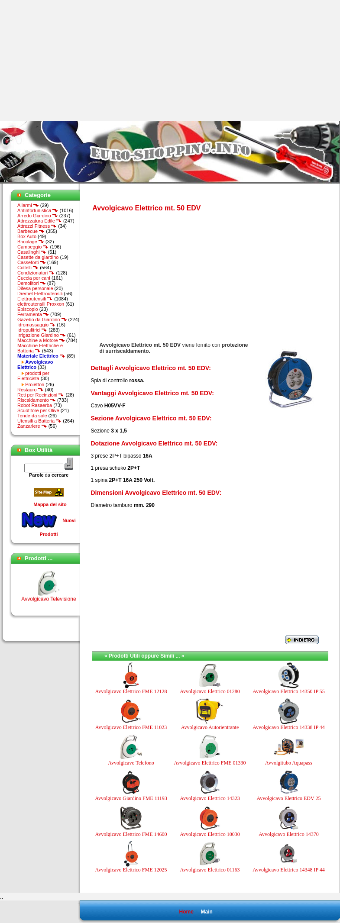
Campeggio (33, 246)
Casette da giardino (37, 257)
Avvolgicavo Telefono (131, 763)
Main (206, 912)
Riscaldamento (36, 400)
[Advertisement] (73, 60)
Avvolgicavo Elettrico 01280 (210, 691)
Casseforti (31, 262)
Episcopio (27, 309)
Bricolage (30, 241)
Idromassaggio (36, 324)
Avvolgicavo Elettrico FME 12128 (131, 691)
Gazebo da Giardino (42, 319)
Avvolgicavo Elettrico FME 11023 (131, 727)
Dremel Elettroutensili (40, 293)
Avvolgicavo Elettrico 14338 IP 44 (289, 727)
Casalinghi (31, 252)
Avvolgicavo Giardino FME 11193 (131, 798)
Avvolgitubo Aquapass (288, 763)
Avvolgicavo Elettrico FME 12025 (131, 870)
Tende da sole (32, 415)
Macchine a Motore (41, 340)
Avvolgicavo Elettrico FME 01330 (210, 763)
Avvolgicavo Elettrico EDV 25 (289, 798)
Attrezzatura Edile (39, 220)
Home (186, 912)
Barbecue (31, 231)
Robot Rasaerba (34, 405)
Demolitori (31, 283)
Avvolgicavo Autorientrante (210, 727)
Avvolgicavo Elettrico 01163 (210, 870)
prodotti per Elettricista (33, 376)
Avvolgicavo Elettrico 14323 (210, 798)
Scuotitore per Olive (38, 410)
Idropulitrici (32, 329)
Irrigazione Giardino (41, 335)
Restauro (30, 389)
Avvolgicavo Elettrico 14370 (288, 834)
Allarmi (28, 205)
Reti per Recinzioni (40, 394)
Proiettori (34, 384)
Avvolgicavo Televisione (48, 604)
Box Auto (26, 236)
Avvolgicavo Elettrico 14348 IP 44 (289, 870)
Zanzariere (32, 426)
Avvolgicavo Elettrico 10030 (210, 834)
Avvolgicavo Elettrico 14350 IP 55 (289, 691)
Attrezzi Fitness (37, 226)
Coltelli (28, 267)
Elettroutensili (35, 298)
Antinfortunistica (37, 210)
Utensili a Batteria (39, 420)
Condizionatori (36, 272)
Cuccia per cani (33, 278)
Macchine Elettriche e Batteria (40, 348)
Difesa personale (35, 288)
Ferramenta (33, 314)
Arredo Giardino (37, 215)
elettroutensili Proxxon (40, 304)
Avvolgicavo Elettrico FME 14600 (131, 834)
